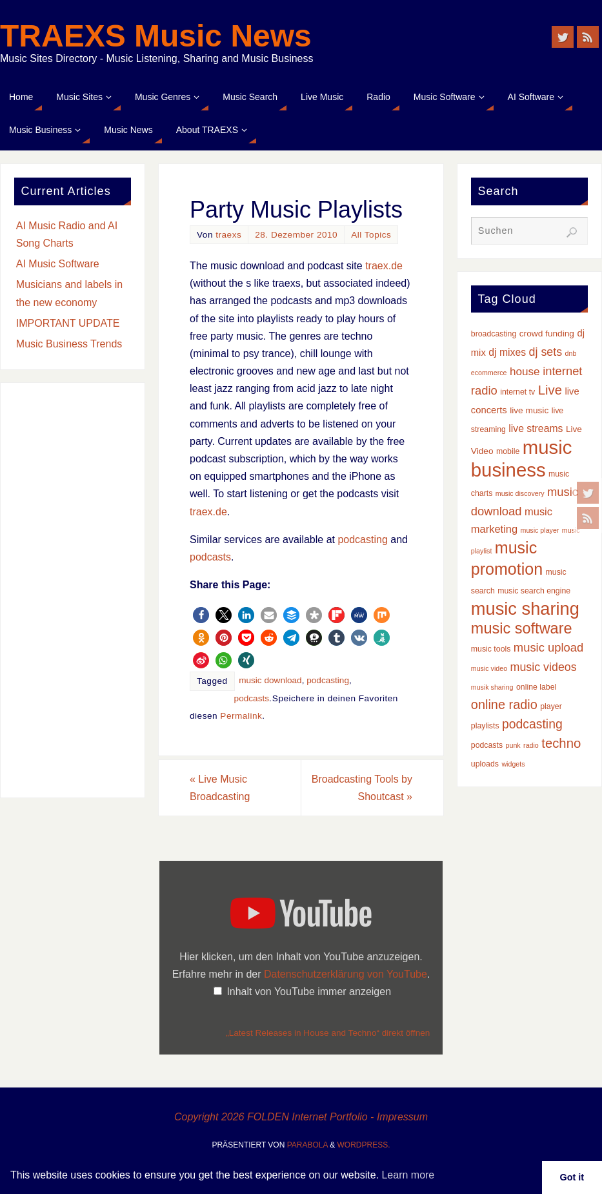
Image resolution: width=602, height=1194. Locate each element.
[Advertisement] (72, 590)
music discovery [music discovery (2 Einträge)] (520, 493)
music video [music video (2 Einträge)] (489, 668)
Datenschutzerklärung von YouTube (345, 974)
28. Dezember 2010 (296, 235)
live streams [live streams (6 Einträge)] (535, 428)
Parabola (307, 1144)
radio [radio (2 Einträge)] (531, 745)
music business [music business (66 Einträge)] (521, 458)
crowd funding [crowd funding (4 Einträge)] (546, 333)
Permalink (241, 716)
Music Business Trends (69, 343)
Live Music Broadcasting (220, 788)
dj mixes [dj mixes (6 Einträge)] (507, 352)
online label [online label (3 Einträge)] (536, 687)
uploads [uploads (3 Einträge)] (485, 763)
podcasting (362, 539)
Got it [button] (572, 1177)
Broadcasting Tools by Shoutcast (362, 788)
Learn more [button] (407, 1174)
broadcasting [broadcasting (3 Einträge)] (494, 333)
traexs (228, 235)
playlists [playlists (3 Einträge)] (485, 725)
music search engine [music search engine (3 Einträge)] (533, 590)
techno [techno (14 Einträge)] (561, 743)
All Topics (371, 235)
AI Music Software (57, 263)
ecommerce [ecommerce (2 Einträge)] (489, 372)
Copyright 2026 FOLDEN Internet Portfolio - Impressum (301, 1116)
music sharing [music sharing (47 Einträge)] (525, 609)
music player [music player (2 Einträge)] (540, 530)
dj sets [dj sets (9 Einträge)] (546, 351)
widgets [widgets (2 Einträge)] (513, 764)
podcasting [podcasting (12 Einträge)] (532, 724)
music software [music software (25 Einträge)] (521, 628)
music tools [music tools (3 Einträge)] (491, 649)
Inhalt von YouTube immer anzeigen (308, 991)
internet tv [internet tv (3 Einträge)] (517, 391)
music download (270, 680)
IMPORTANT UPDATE (68, 323)
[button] (201, 615)
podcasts (210, 556)
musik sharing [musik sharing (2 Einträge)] (492, 687)
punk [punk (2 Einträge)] (513, 745)
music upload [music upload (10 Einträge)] (548, 647)
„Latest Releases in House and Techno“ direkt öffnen (328, 1033)
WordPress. (363, 1144)
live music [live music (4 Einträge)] (529, 410)
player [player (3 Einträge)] (551, 706)
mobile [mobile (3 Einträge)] (507, 451)
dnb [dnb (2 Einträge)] (571, 353)
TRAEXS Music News (156, 36)
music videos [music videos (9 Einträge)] (543, 667)
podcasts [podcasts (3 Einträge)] (487, 745)
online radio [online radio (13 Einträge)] (504, 704)
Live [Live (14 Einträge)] (550, 390)
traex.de (384, 265)
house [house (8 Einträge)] (525, 371)
